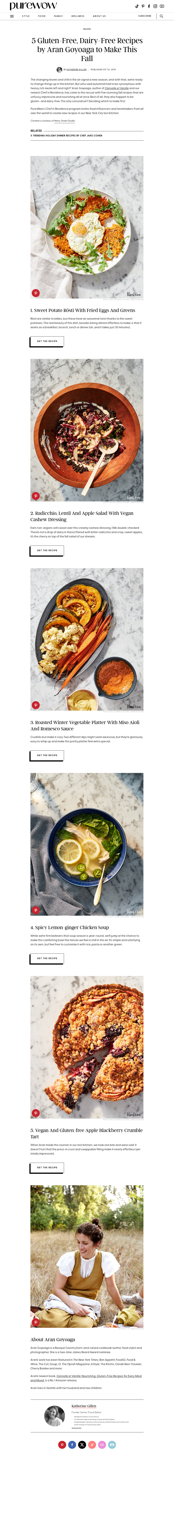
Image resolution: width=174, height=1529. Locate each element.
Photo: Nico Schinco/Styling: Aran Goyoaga (123, 300)
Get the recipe (47, 341)
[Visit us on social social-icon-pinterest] (143, 6)
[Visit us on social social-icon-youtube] (162, 6)
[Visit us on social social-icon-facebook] (149, 6)
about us (99, 16)
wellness (78, 16)
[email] (102, 1445)
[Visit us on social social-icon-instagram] (155, 6)
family (58, 16)
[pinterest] (36, 293)
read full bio (76, 1428)
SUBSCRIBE (144, 16)
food (42, 16)
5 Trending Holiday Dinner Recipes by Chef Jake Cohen (66, 136)
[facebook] (72, 1445)
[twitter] (82, 1445)
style (26, 16)
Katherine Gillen (76, 70)
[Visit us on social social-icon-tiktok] (137, 6)
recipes (87, 29)
